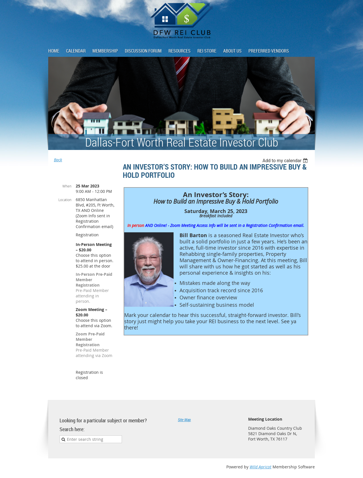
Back (58, 159)
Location (64, 199)
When (66, 186)
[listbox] (285, 160)
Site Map (184, 419)
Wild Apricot (260, 466)
